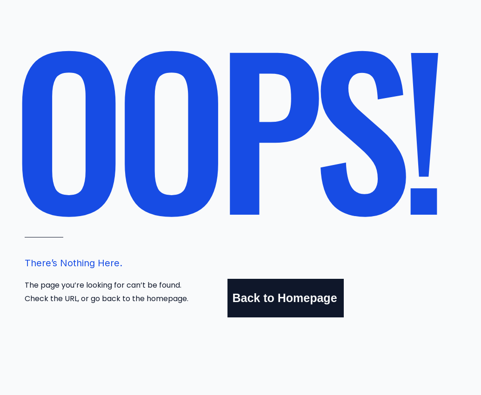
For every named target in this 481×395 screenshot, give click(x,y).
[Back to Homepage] (285, 298)
